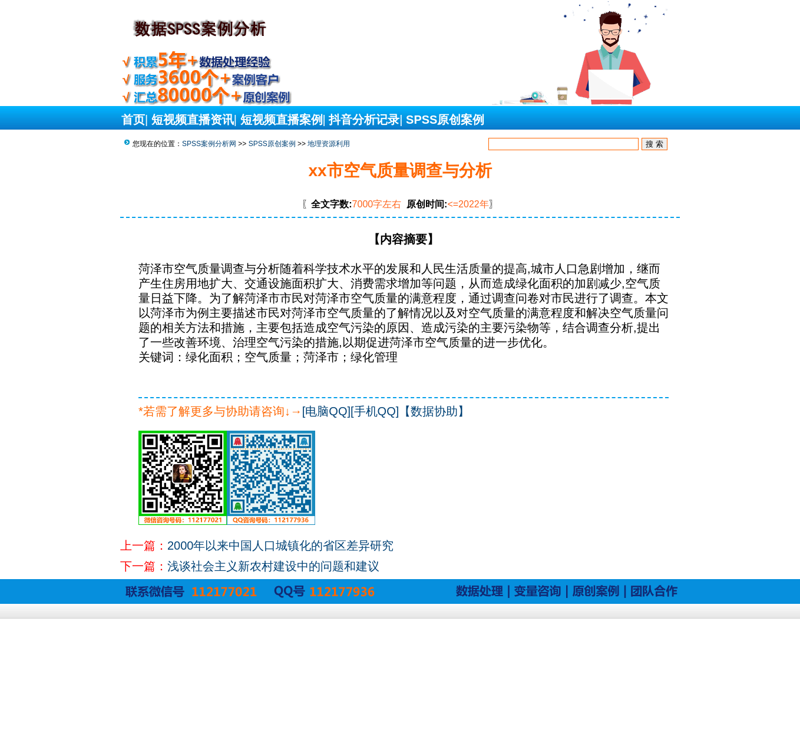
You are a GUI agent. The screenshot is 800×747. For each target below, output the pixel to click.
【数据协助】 (434, 411)
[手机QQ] (375, 411)
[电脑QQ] (326, 411)
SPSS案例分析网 (209, 144)
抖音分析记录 (364, 119)
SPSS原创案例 (445, 119)
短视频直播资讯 (192, 119)
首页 (133, 119)
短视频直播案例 (281, 119)
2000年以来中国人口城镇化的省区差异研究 (280, 545)
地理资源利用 (329, 144)
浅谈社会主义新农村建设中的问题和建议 (273, 566)
